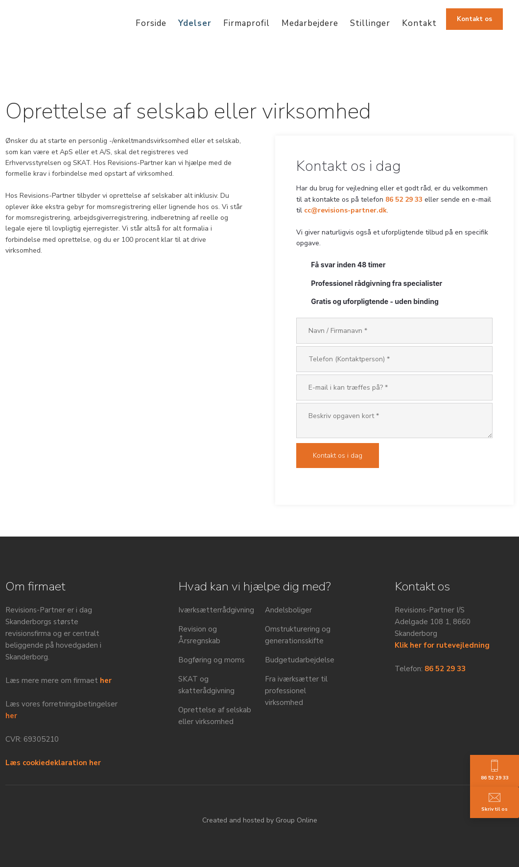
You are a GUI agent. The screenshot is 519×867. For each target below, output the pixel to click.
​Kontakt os (474, 19)
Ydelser (195, 23)
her (106, 680)
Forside (151, 23)
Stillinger (370, 23)
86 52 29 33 (404, 199)
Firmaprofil (246, 23)
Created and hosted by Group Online (259, 820)
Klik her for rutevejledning (442, 645)
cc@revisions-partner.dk (345, 210)
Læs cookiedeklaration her (53, 763)
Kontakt (419, 23)
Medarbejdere (310, 23)
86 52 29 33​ (445, 669)
